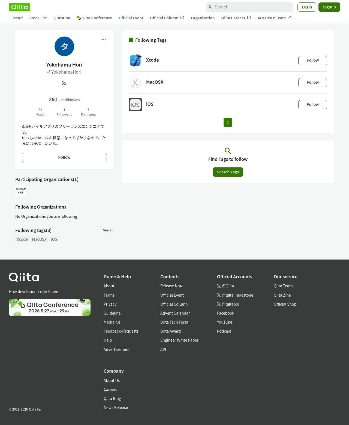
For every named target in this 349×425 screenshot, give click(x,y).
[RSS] (64, 83)
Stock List (38, 17)
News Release (116, 407)
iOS (54, 239)
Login (307, 7)
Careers (110, 389)
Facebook (225, 313)
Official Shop (285, 304)
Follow (64, 157)
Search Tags (228, 171)
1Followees (64, 112)
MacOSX (39, 239)
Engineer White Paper (179, 340)
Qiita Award (170, 331)
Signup (329, 7)
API (163, 349)
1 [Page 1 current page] (228, 122)
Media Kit (112, 322)
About (109, 285)
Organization (203, 17)
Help (108, 340)
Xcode (22, 239)
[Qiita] (19, 7)
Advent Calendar (175, 313)
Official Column (167, 18)
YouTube (224, 322)
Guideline (112, 313)
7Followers (88, 112)
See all (108, 230)
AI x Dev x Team (275, 18)
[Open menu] (103, 39)
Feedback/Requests (121, 331)
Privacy (110, 304)
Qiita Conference (94, 17)
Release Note (171, 285)
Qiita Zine (282, 295)
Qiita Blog (112, 398)
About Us (112, 380)
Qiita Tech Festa (174, 322)
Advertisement (117, 349)
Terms (109, 295)
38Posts (40, 112)
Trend (17, 17)
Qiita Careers (236, 18)
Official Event (131, 17)
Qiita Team (283, 285)
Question (62, 17)
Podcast (224, 331)
